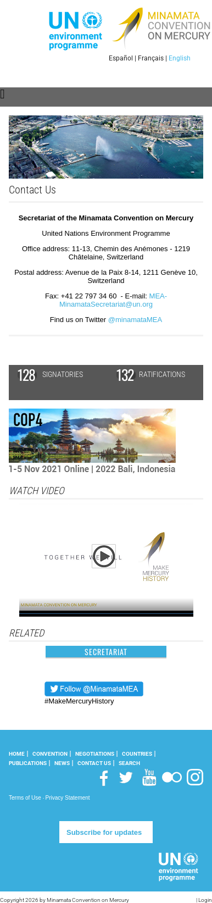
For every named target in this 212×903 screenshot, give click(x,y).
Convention (50, 754)
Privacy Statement (67, 798)
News (62, 763)
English (180, 58)
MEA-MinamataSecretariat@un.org (113, 300)
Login (205, 900)
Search (129, 763)
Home (17, 754)
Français (151, 58)
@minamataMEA (135, 319)
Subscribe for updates (104, 832)
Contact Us (94, 763)
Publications (28, 763)
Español (121, 58)
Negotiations (94, 754)
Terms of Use (25, 798)
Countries (137, 754)
